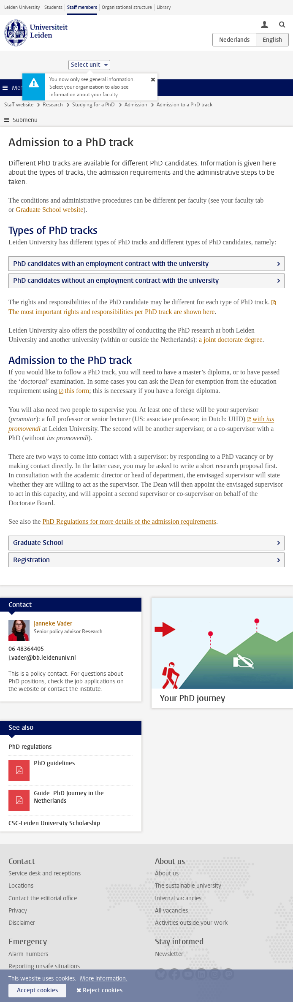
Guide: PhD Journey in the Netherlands (69, 797)
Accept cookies (37, 990)
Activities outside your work (191, 923)
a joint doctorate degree (231, 339)
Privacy (17, 911)
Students (53, 7)
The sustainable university (188, 886)
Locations (20, 886)
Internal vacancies (178, 898)
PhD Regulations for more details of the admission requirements (129, 521)
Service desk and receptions (44, 873)
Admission (136, 104)
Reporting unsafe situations (44, 966)
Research (53, 104)
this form (77, 390)
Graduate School (49, 209)
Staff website (18, 104)
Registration (31, 559)
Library (164, 7)
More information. (104, 979)
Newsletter (169, 954)
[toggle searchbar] (282, 24)
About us (167, 873)
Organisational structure (127, 7)
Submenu (25, 120)
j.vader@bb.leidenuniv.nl (42, 658)
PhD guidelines (54, 763)
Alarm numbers (28, 954)
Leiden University (22, 7)
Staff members (82, 7)
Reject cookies (102, 990)
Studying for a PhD (93, 104)
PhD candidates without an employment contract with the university (116, 280)
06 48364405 (26, 649)
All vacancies (171, 911)
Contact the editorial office (42, 898)
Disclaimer (21, 923)
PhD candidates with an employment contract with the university (111, 263)
